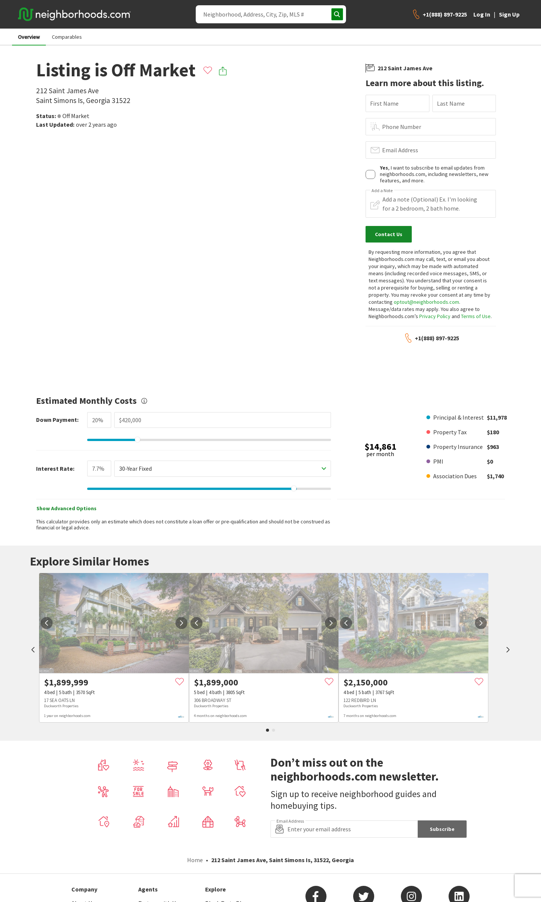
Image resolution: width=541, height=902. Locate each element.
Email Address (400, 150)
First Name (384, 103)
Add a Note (382, 190)
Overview (29, 36)
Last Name (451, 103)
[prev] (33, 650)
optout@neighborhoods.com (426, 302)
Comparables (67, 36)
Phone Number (401, 127)
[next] (181, 623)
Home (195, 860)
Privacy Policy (434, 316)
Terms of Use (476, 316)
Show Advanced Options (66, 508)
